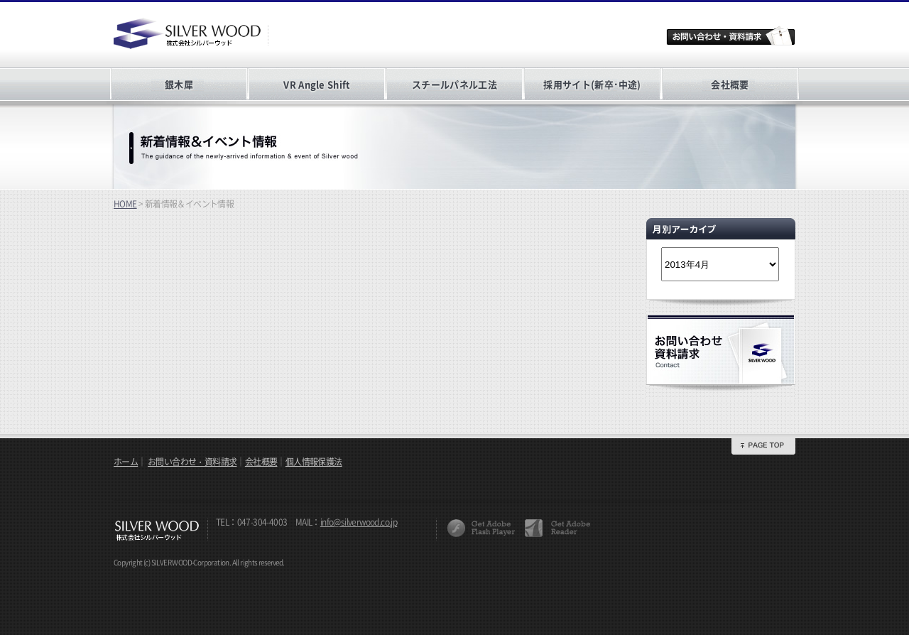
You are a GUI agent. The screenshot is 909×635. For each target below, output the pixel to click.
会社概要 (730, 84)
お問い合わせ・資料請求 (192, 461)
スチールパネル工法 (454, 84)
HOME (125, 203)
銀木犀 (179, 84)
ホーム (126, 461)
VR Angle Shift (316, 84)
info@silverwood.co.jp (358, 522)
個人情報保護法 (313, 461)
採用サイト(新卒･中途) (592, 84)
